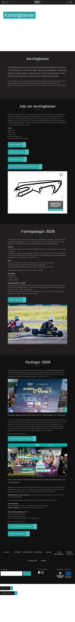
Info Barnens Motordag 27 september (20, 526)
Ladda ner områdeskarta (16, 152)
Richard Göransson (69, 553)
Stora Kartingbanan (59, 553)
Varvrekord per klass (15, 159)
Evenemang (38, 552)
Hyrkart (48, 552)
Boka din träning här (15, 299)
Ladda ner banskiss (15, 144)
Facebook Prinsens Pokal (17, 533)
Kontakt (43, 560)
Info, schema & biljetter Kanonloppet (20, 438)
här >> (9, 87)
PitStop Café (32, 560)
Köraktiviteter (27, 552)
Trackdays (17, 552)
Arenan (6, 552)
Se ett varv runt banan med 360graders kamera (23, 166)
